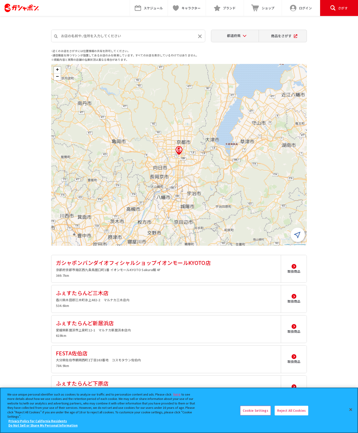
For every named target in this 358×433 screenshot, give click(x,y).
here (177, 394)
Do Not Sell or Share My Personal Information (43, 425)
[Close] (351, 410)
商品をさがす (284, 35)
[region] (179, 410)
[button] (179, 150)
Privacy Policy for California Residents (37, 421)
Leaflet (287, 244)
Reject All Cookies (291, 410)
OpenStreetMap (299, 244)
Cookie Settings (255, 410)
